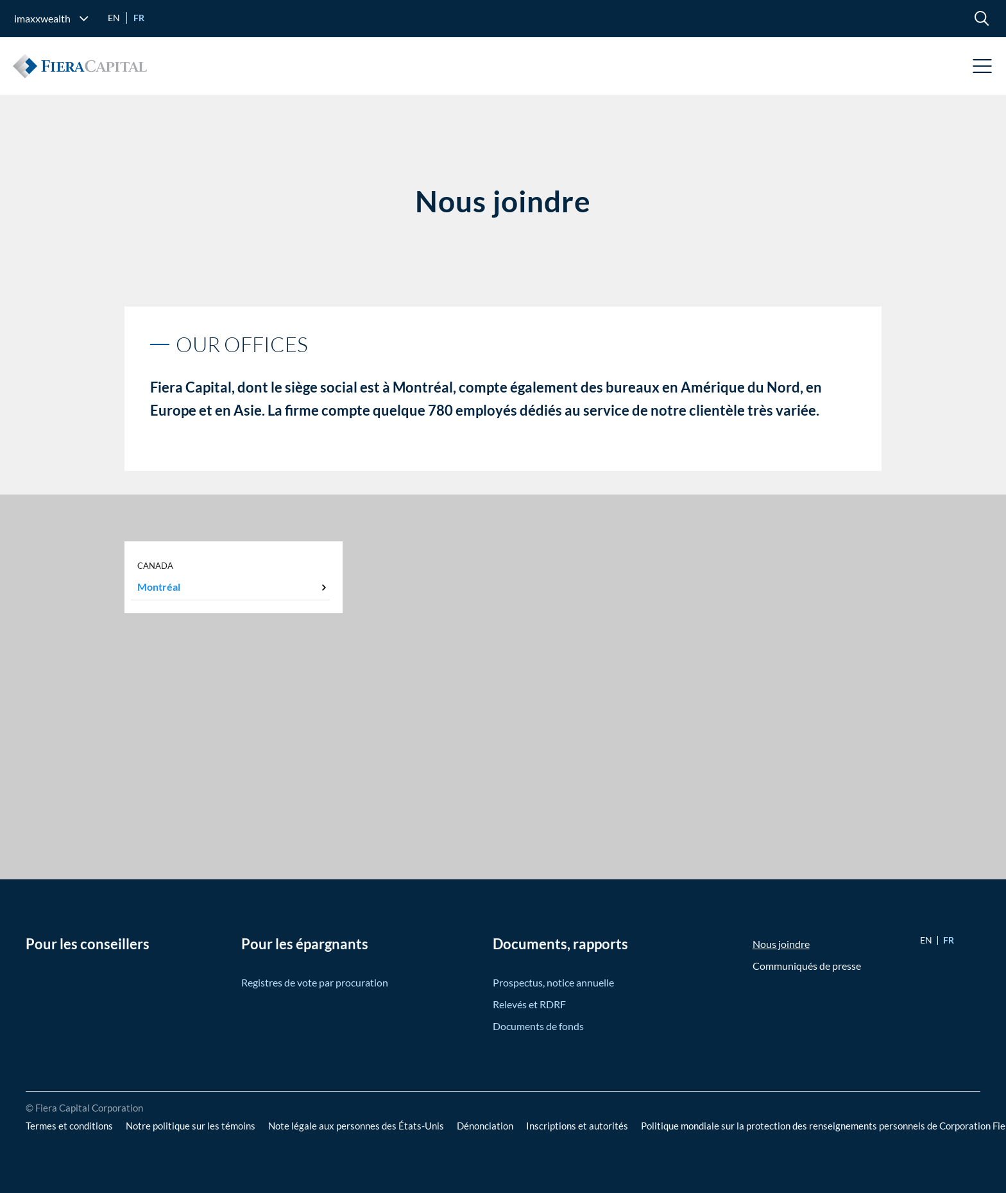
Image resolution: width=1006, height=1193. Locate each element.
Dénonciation (485, 1125)
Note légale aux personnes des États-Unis (356, 1125)
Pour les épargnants (304, 943)
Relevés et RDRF (529, 1004)
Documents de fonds (538, 1026)
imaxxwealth (42, 18)
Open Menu (983, 66)
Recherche (981, 18)
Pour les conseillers (87, 943)
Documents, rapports (560, 943)
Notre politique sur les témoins (190, 1125)
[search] (981, 18)
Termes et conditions (69, 1125)
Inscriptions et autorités (577, 1125)
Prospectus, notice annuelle (553, 982)
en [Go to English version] (114, 17)
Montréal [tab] (158, 586)
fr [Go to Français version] (138, 17)
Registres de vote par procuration (314, 982)
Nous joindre (781, 944)
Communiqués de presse (807, 966)
